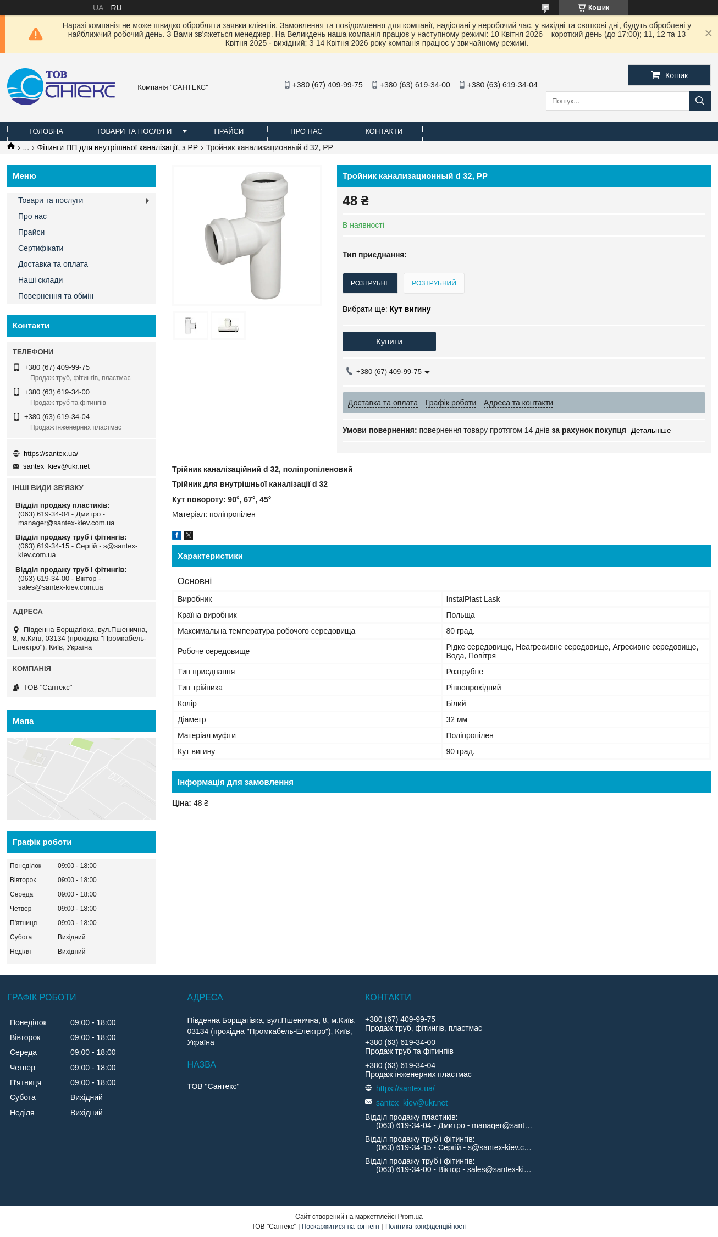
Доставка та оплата (53, 264)
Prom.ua (410, 1216)
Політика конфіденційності (426, 1226)
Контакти (383, 131)
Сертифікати (40, 248)
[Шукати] (700, 101)
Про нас (306, 131)
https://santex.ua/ (51, 453)
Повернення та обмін (55, 296)
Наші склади (40, 280)
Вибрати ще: (387, 309)
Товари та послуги (134, 131)
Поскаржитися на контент (341, 1226)
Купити (389, 341)
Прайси (229, 131)
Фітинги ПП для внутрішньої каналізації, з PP (117, 147)
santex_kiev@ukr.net (56, 466)
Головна (46, 131)
